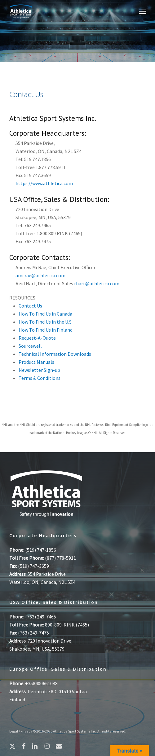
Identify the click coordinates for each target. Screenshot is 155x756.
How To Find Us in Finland (46, 330)
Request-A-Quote (37, 338)
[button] (142, 11)
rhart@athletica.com (96, 283)
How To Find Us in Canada (45, 314)
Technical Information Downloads (55, 354)
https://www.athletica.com (44, 183)
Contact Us (30, 306)
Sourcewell (30, 346)
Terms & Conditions (39, 378)
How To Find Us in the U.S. (46, 322)
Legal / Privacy (20, 731)
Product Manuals (36, 362)
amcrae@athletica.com (40, 275)
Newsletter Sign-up (39, 370)
